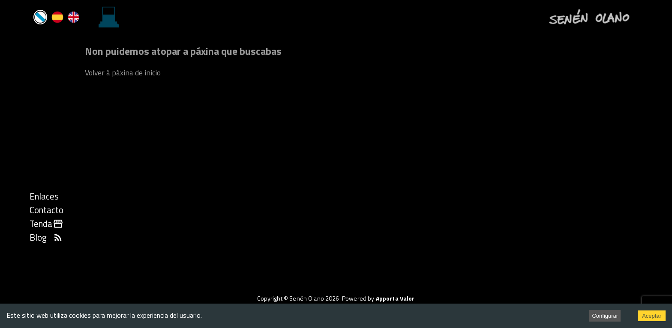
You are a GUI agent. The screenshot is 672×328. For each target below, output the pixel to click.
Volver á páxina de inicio (123, 72)
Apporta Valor (395, 298)
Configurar (605, 316)
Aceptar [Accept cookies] (651, 316)
